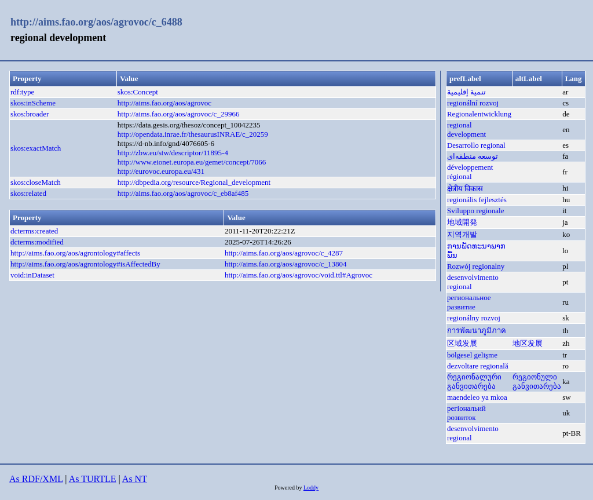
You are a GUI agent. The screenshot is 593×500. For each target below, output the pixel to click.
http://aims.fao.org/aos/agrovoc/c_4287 (284, 253)
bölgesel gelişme (472, 355)
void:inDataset (32, 275)
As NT (134, 479)
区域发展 (462, 343)
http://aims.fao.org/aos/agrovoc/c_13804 (286, 264)
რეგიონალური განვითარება (474, 381)
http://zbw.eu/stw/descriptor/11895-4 (173, 152)
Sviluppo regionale (475, 210)
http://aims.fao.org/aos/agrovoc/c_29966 (179, 114)
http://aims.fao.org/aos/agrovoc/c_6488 (96, 22)
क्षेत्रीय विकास (465, 188)
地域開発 (462, 222)
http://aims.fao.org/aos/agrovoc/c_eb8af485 (183, 193)
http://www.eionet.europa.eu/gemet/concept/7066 (192, 162)
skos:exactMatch (35, 148)
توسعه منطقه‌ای (472, 156)
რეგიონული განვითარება (537, 381)
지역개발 (462, 234)
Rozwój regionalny (475, 266)
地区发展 (528, 343)
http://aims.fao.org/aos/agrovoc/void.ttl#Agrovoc (298, 275)
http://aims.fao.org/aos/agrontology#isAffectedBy (85, 264)
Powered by (288, 487)
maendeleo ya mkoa (477, 397)
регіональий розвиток (466, 413)
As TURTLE (92, 479)
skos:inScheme (33, 102)
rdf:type (22, 91)
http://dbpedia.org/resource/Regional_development (194, 182)
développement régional (470, 172)
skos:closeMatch (35, 182)
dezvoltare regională (477, 366)
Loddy (311, 487)
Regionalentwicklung (479, 114)
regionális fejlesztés (477, 199)
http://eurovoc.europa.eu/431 (161, 171)
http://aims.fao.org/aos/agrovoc (164, 102)
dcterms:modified (37, 242)
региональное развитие (469, 302)
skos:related (28, 193)
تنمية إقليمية (466, 91)
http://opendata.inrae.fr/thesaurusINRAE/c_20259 (193, 134)
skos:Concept (138, 91)
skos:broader (29, 114)
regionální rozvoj (473, 102)
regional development (466, 129)
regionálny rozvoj (473, 317)
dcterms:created (34, 231)
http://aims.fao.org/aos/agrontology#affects (75, 253)
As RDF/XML (36, 479)
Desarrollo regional (476, 145)
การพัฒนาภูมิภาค (476, 330)
